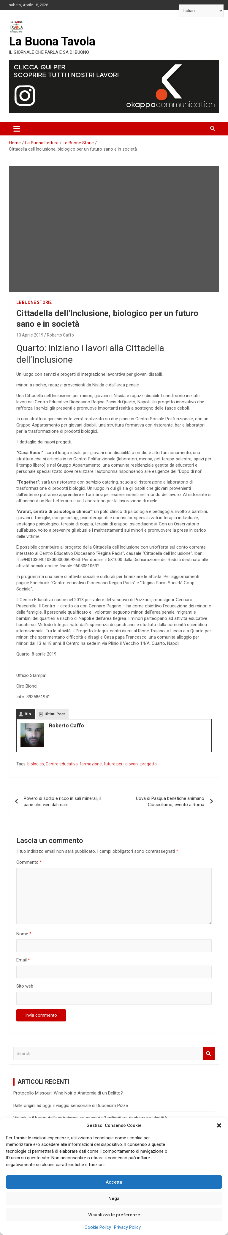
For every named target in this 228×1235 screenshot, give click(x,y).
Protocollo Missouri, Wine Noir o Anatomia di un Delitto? (68, 1093)
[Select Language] (201, 10)
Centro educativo (62, 764)
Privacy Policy (127, 1227)
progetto (148, 764)
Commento (29, 862)
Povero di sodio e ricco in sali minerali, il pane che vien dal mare (62, 801)
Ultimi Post (55, 714)
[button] (219, 1125)
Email (23, 960)
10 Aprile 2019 (29, 335)
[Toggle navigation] (17, 128)
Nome (23, 933)
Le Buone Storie (34, 302)
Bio (28, 714)
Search (209, 1053)
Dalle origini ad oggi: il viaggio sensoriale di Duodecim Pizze (70, 1105)
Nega (114, 1198)
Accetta (114, 1182)
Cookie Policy (98, 1227)
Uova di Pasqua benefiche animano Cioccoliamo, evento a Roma (170, 801)
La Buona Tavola (52, 41)
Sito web (24, 986)
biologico (35, 764)
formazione (91, 764)
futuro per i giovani (121, 764)
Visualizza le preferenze (114, 1214)
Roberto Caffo (60, 335)
